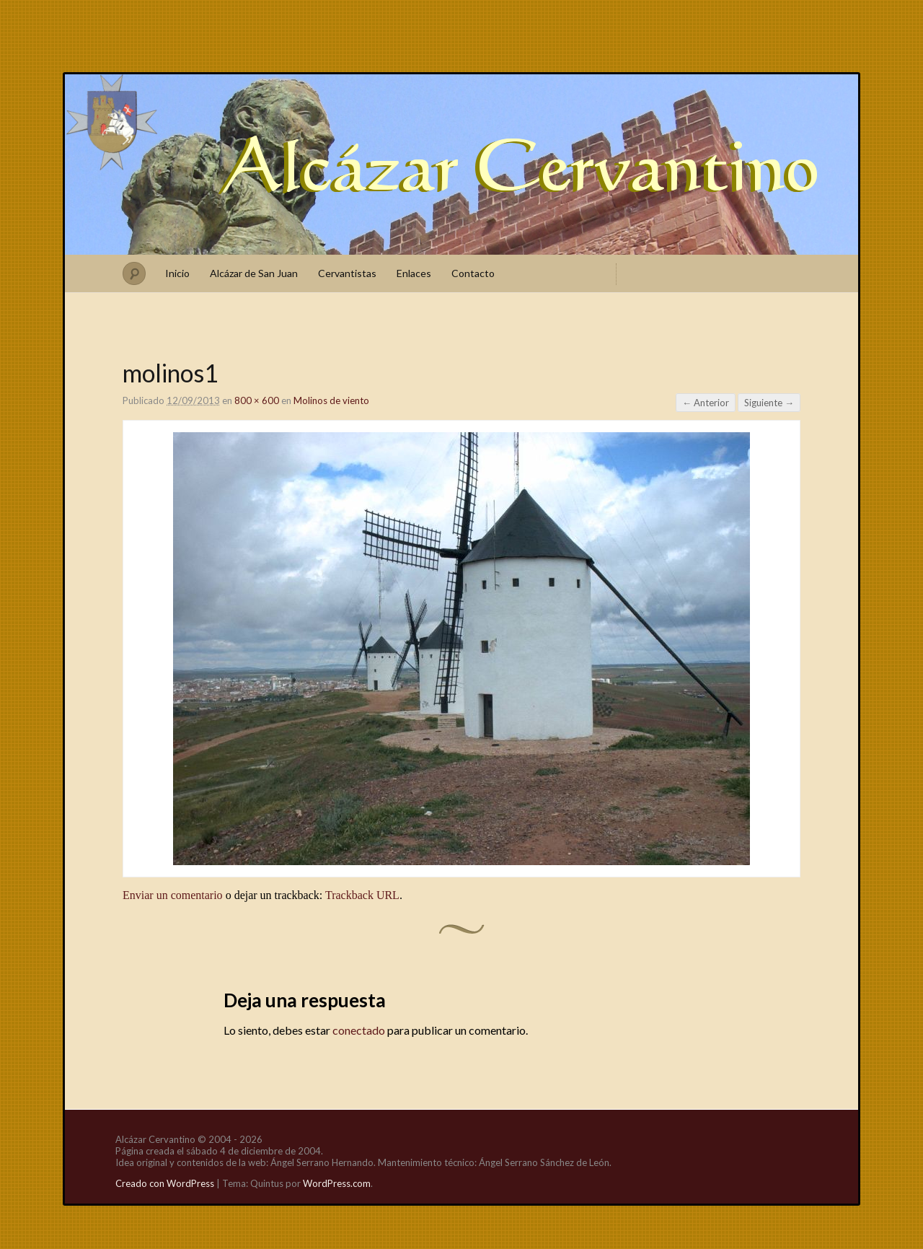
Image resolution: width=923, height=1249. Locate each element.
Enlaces (414, 273)
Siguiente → (769, 402)
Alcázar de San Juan (254, 273)
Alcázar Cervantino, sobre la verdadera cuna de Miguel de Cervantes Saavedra (461, 164)
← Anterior (705, 402)
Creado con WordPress (164, 1183)
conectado (358, 1030)
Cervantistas (347, 273)
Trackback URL (362, 895)
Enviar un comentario (173, 895)
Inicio (177, 273)
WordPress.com (337, 1183)
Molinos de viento (331, 400)
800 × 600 (256, 400)
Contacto (473, 273)
